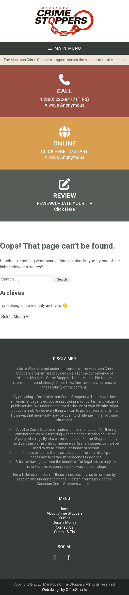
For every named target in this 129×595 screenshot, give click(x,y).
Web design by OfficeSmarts (64, 590)
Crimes (64, 518)
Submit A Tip (64, 532)
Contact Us (64, 527)
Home (64, 509)
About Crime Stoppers (65, 513)
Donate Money (64, 522)
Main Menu (64, 48)
